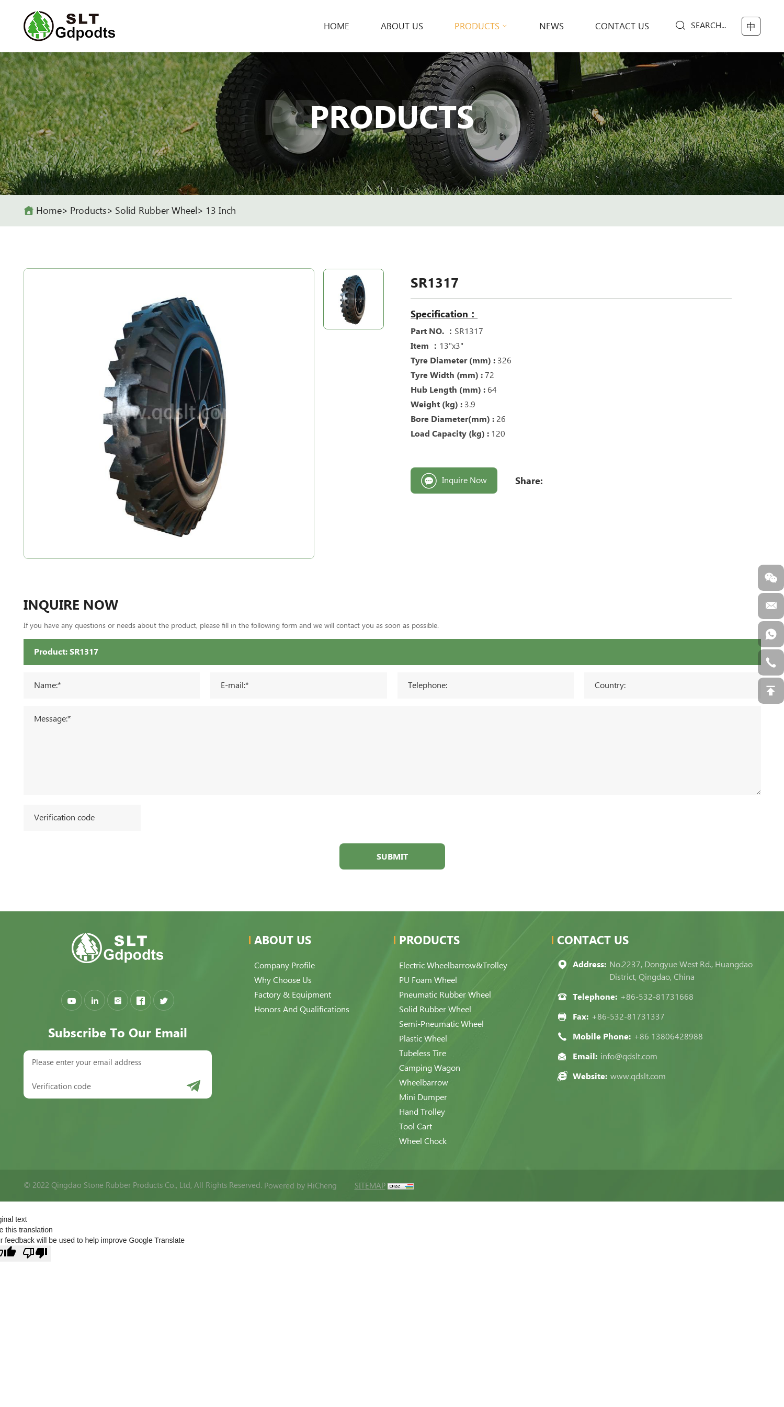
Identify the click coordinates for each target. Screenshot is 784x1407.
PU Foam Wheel (428, 980)
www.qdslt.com (638, 1076)
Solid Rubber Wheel (156, 210)
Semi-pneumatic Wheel (441, 1024)
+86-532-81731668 (657, 997)
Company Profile (284, 965)
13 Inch (221, 210)
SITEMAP (370, 1186)
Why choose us (283, 980)
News (551, 26)
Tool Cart (415, 1126)
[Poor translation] (35, 1253)
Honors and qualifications (301, 1009)
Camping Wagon (429, 1068)
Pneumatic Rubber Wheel (445, 995)
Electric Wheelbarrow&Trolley (453, 965)
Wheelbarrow (423, 1083)
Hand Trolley (422, 1112)
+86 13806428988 (668, 1037)
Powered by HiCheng (300, 1186)
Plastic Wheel (423, 1039)
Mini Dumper (423, 1097)
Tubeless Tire (422, 1053)
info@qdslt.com (628, 1056)
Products (477, 26)
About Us (402, 26)
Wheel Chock (423, 1141)
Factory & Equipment (292, 995)
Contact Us (622, 26)
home (336, 26)
